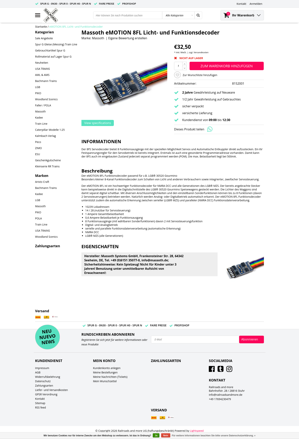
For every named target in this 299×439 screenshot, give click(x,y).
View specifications (97, 123)
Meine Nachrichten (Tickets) (110, 377)
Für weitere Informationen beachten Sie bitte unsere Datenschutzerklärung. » (214, 435)
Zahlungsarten (44, 385)
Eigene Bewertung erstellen (127, 38)
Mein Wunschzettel (105, 381)
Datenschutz (43, 381)
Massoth (98, 38)
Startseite (41, 26)
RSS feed (40, 407)
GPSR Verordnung (46, 394)
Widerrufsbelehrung (47, 377)
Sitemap (40, 403)
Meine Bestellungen (105, 372)
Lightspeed (197, 431)
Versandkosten (201, 52)
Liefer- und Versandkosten (51, 390)
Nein (165, 435)
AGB (37, 372)
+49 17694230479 (220, 399)
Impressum (42, 368)
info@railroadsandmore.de (225, 394)
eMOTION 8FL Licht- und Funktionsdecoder (76, 26)
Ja (156, 435)
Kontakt (40, 398)
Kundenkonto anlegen (107, 368)
